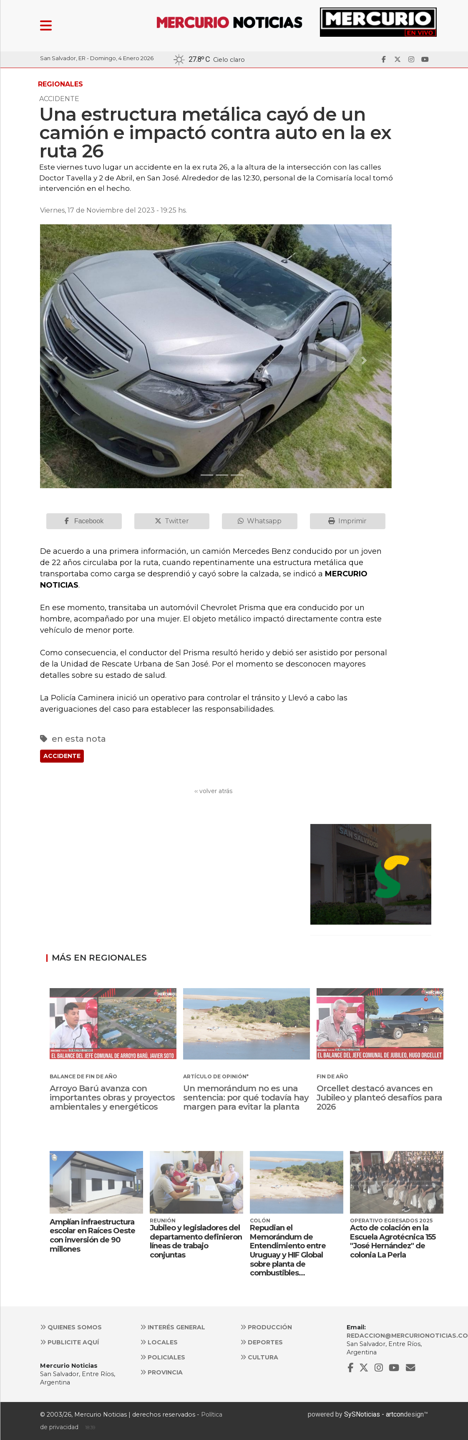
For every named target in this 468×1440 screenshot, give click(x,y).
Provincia (161, 1372)
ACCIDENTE (62, 756)
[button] (66, 360)
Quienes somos (71, 1327)
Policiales (162, 1357)
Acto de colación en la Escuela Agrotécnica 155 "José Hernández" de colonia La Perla (392, 1241)
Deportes (261, 1342)
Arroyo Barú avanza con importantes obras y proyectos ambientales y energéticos (112, 1097)
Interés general (172, 1327)
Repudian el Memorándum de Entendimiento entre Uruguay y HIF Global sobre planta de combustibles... (288, 1250)
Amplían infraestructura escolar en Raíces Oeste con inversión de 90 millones (92, 1235)
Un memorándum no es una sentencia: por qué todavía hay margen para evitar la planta (246, 1097)
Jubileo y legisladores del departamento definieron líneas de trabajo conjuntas (196, 1241)
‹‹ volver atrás (213, 791)
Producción (266, 1327)
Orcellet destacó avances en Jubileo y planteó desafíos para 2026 (379, 1097)
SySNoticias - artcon (374, 1414)
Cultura (259, 1357)
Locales (159, 1342)
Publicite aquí (69, 1342)
